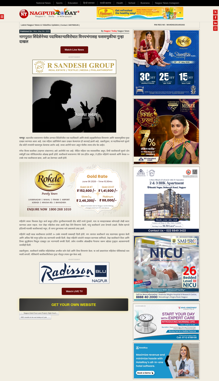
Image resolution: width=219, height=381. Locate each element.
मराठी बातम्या (105, 3)
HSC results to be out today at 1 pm (35, 317)
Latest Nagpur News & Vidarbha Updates (40, 25)
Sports (59, 3)
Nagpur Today (110, 31)
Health (119, 3)
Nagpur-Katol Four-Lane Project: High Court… (39, 313)
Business (145, 3)
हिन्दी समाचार (89, 3)
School (131, 3)
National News (43, 3)
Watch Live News (74, 49)
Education (73, 3)
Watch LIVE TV (74, 291)
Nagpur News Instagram (167, 3)
